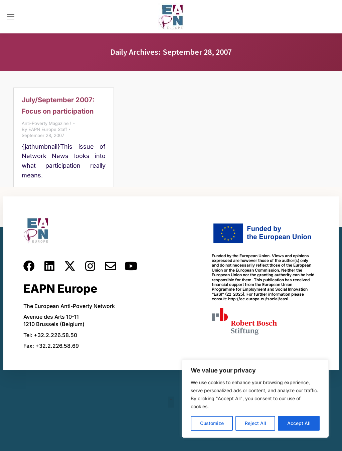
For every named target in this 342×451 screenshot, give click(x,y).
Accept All (299, 423)
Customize (212, 423)
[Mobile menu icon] (11, 17)
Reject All (255, 423)
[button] (171, 402)
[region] (255, 398)
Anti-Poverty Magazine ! (46, 123)
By (44, 129)
